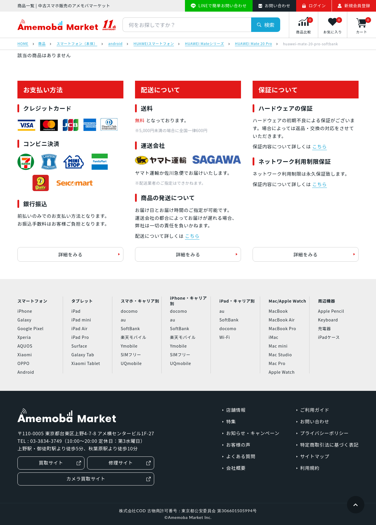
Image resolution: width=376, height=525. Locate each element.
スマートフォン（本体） (77, 44)
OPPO (23, 363)
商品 (42, 44)
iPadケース (329, 337)
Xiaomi (24, 354)
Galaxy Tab (82, 354)
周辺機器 (326, 301)
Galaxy (24, 320)
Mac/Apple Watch (287, 301)
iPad (76, 311)
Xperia (24, 337)
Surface (79, 346)
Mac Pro (277, 363)
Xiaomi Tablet (85, 363)
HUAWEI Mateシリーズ (204, 44)
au (123, 320)
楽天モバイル (134, 337)
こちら (192, 235)
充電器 (324, 328)
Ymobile (129, 346)
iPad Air (79, 328)
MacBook (278, 311)
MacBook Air (282, 320)
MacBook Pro (282, 328)
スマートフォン (32, 301)
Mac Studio (280, 354)
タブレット (82, 301)
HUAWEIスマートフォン (154, 44)
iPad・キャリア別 (237, 301)
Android (25, 372)
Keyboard (328, 320)
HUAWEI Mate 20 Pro (253, 44)
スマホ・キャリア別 (140, 301)
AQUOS (25, 346)
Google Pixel (30, 328)
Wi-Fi (224, 337)
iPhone (24, 311)
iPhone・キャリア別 (188, 300)
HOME (22, 44)
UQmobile (131, 363)
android (115, 44)
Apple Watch (282, 372)
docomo (129, 311)
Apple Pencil (331, 311)
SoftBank (130, 328)
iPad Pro (80, 337)
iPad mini (81, 320)
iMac (273, 337)
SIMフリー (131, 354)
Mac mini (278, 346)
